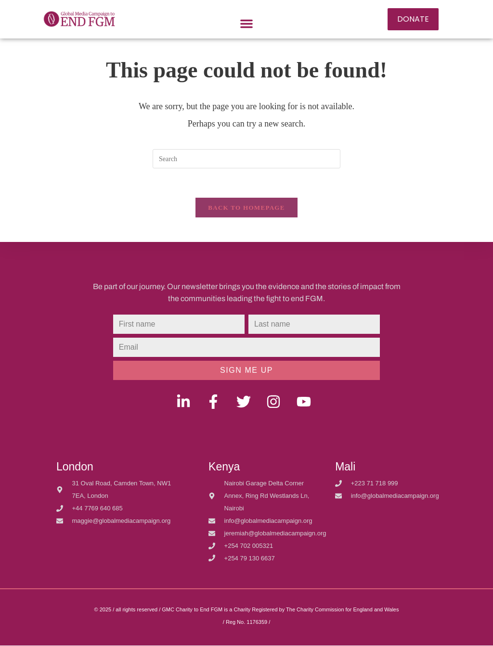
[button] (246, 23)
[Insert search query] (246, 158)
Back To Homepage (246, 207)
